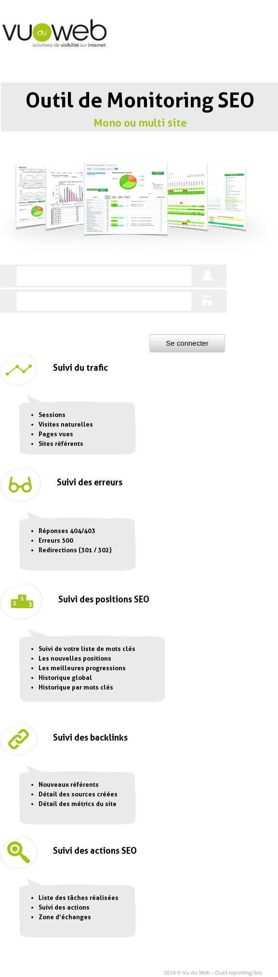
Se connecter (187, 343)
